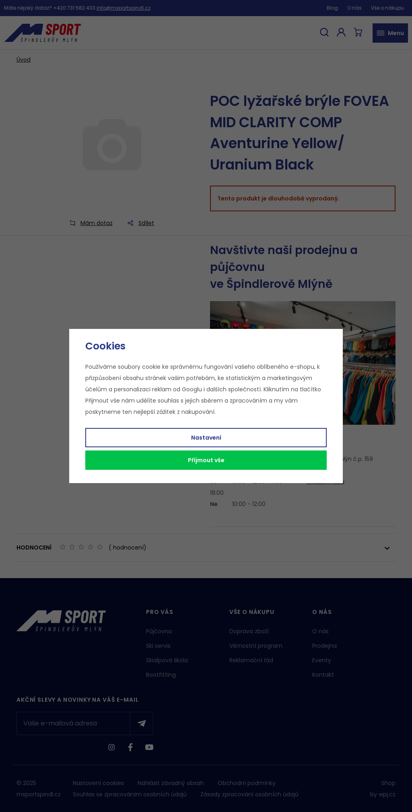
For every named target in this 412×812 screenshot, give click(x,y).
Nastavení (206, 438)
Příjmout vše (206, 460)
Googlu (192, 389)
